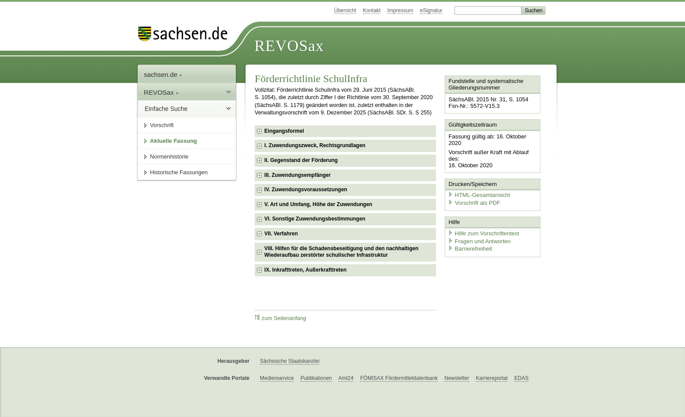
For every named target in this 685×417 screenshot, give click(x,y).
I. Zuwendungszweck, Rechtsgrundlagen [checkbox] (314, 145)
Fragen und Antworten (479, 240)
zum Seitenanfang (280, 318)
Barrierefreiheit (469, 248)
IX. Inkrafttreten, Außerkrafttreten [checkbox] (305, 270)
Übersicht (345, 10)
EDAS (521, 378)
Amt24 (345, 378)
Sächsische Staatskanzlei (289, 361)
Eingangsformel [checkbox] (284, 131)
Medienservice (277, 378)
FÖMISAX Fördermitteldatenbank (398, 378)
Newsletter (456, 378)
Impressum (400, 10)
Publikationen (316, 378)
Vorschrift (161, 125)
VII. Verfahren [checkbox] (281, 234)
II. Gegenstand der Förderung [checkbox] (301, 160)
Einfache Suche (166, 108)
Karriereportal (492, 378)
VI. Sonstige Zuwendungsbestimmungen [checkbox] (314, 219)
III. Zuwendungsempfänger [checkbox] (297, 175)
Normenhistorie (169, 156)
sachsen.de (163, 74)
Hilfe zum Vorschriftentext (483, 232)
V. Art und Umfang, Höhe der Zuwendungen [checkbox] (318, 204)
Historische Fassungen (179, 172)
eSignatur (431, 10)
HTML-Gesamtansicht (478, 194)
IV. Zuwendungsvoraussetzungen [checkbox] (305, 189)
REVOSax (289, 46)
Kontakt (372, 10)
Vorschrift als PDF (473, 202)
